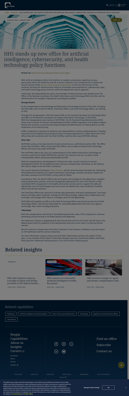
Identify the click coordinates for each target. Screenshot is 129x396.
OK (108, 387)
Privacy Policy (16, 394)
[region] (64, 387)
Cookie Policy (28, 394)
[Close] (126, 387)
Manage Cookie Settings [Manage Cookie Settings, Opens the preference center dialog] (91, 387)
